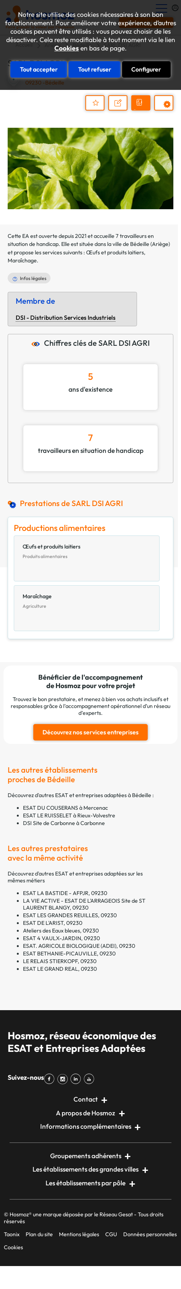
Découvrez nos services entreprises (90, 732)
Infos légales (33, 278)
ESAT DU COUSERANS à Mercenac (65, 807)
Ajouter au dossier (94, 103)
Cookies (66, 48)
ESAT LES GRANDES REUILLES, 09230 (70, 915)
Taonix (12, 1234)
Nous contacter (121, 110)
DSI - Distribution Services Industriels (66, 317)
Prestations (167, 110)
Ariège (160, 244)
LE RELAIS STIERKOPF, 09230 (59, 961)
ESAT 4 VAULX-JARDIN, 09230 (61, 938)
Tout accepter (39, 69)
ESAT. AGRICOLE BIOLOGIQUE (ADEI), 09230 (79, 945)
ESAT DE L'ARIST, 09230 (52, 923)
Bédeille (139, 244)
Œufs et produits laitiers (115, 252)
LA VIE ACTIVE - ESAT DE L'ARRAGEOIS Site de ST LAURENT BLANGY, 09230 (84, 904)
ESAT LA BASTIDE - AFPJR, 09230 (65, 893)
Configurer (146, 69)
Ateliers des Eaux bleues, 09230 (61, 930)
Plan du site (39, 1234)
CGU (111, 1234)
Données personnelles (150, 1234)
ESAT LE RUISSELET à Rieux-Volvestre (69, 815)
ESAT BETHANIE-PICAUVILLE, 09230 (69, 953)
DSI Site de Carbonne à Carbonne (64, 823)
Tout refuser (94, 69)
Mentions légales (79, 1234)
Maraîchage (22, 260)
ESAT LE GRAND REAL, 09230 (60, 968)
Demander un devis (142, 109)
